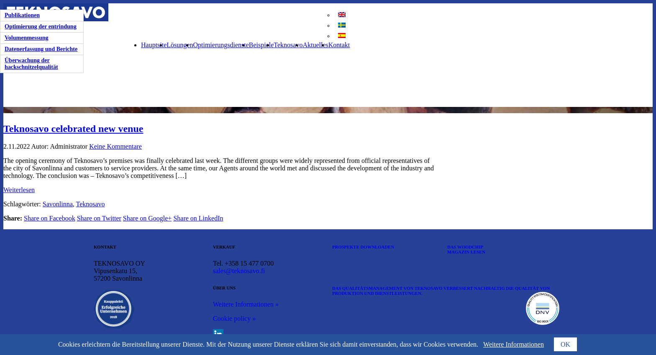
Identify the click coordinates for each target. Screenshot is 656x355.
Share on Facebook (49, 218)
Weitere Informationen (513, 344)
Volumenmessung (27, 38)
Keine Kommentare (115, 146)
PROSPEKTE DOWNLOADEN (363, 246)
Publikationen (22, 15)
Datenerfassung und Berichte (41, 49)
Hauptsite (154, 44)
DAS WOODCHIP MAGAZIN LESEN (466, 249)
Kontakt (339, 44)
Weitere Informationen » (246, 304)
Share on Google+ (147, 218)
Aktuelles (315, 44)
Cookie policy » (234, 318)
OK (565, 344)
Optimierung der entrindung (41, 26)
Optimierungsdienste (221, 44)
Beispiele (261, 44)
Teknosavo (288, 44)
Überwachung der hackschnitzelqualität (31, 63)
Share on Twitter (99, 218)
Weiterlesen (19, 189)
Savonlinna (58, 204)
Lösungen (180, 44)
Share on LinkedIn (198, 218)
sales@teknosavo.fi (239, 270)
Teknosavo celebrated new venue (73, 128)
